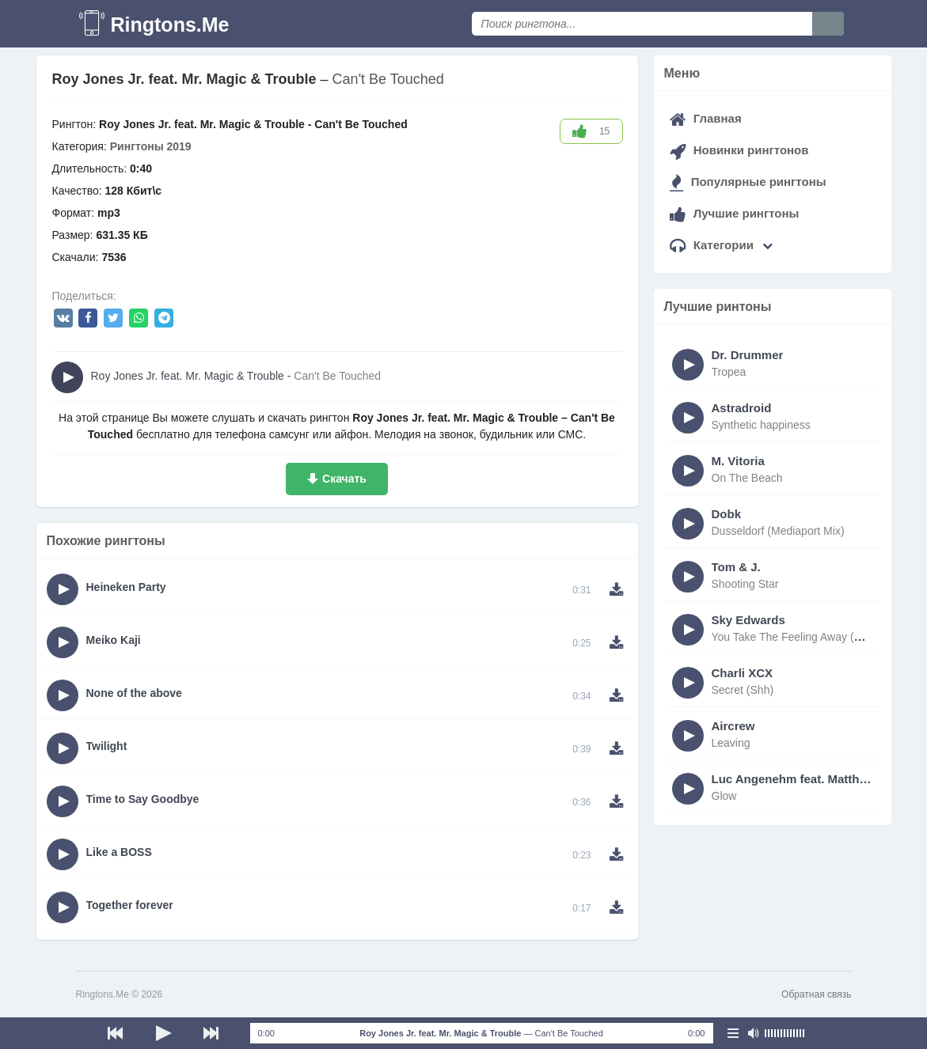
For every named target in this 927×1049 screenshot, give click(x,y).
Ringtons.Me (170, 24)
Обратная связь (816, 994)
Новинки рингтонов (739, 150)
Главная (706, 118)
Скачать (344, 478)
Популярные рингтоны (748, 181)
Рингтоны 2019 (151, 146)
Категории (721, 245)
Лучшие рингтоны (735, 213)
